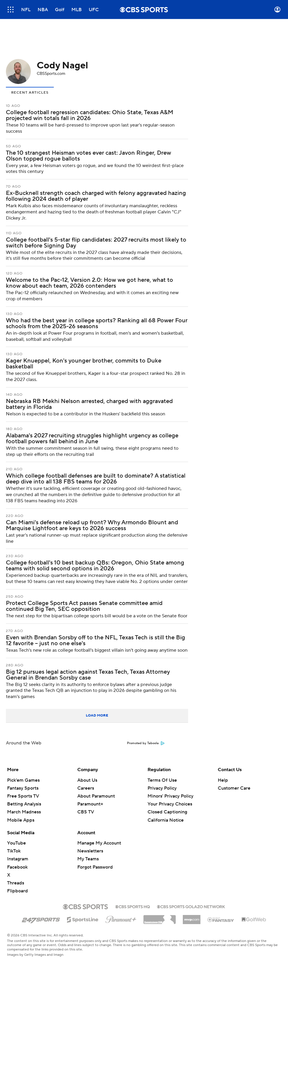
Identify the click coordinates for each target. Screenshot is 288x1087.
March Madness (24, 812)
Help (223, 780)
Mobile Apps (20, 820)
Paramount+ (90, 804)
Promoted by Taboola (146, 743)
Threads (15, 883)
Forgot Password (95, 867)
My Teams (88, 859)
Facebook (17, 867)
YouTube (16, 843)
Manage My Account (99, 843)
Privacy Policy (162, 788)
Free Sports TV (23, 796)
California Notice (166, 820)
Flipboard (17, 891)
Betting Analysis (24, 804)
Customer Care (234, 788)
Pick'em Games (23, 780)
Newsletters (90, 851)
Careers (85, 788)
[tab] (30, 92)
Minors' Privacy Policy (170, 796)
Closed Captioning (167, 812)
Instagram (17, 859)
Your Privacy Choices (170, 804)
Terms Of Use (162, 780)
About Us (87, 780)
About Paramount (96, 796)
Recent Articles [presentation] (29, 92)
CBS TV (85, 812)
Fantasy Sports (22, 788)
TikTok (14, 851)
